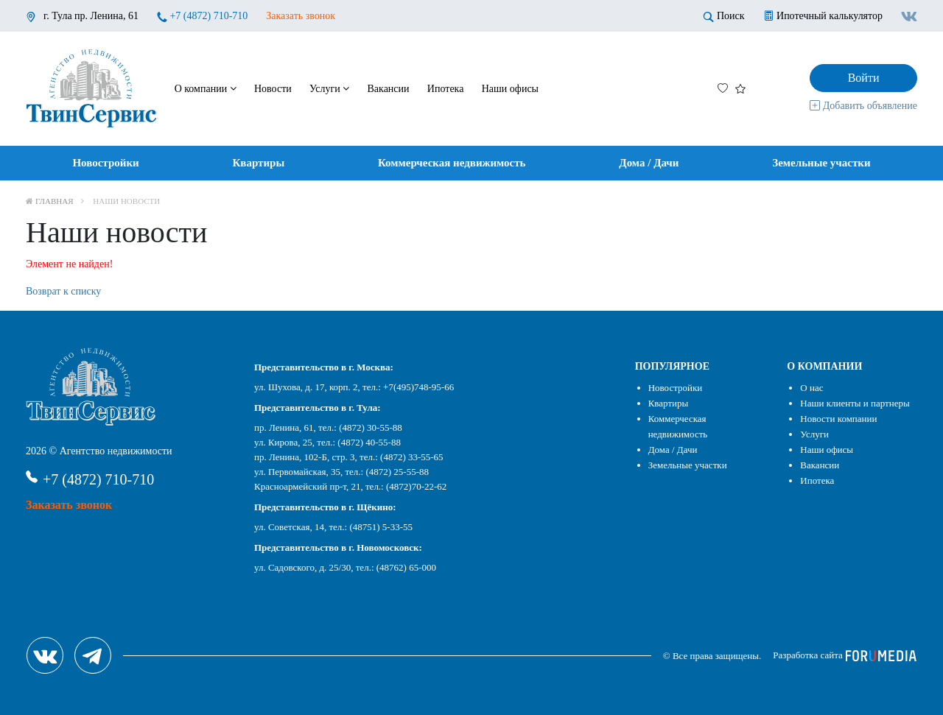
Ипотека (445, 88)
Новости (273, 88)
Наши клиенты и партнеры (854, 403)
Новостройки (105, 163)
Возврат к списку (63, 291)
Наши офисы (510, 88)
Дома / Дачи (649, 163)
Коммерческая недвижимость (452, 163)
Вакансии (389, 88)
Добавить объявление (863, 105)
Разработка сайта (844, 655)
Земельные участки (821, 163)
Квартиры (258, 163)
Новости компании (838, 418)
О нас (811, 387)
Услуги (329, 88)
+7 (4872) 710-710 (208, 15)
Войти (864, 77)
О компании (205, 88)
